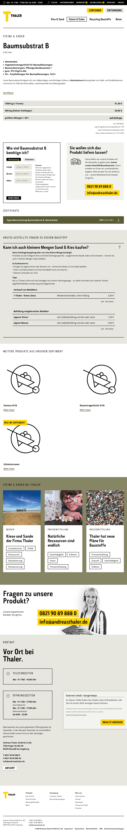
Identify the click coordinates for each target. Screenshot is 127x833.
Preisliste (78, 808)
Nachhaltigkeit (57, 554)
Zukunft (95, 560)
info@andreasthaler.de (102, 192)
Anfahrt (10, 768)
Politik (30, 548)
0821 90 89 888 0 (99, 186)
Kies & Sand (57, 19)
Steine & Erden (77, 19)
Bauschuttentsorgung (57, 799)
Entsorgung (114, 10)
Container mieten (56, 796)
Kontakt (111, 2)
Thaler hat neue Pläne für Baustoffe (102, 540)
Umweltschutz (15, 548)
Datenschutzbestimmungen (76, 715)
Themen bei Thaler (81, 805)
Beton (119, 19)
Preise (121, 2)
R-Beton (73, 554)
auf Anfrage (116, 117)
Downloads (79, 802)
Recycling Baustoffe (100, 19)
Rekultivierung (15, 560)
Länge (9, 167)
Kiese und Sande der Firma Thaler (19, 538)
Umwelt (77, 799)
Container (95, 10)
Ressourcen (14, 554)
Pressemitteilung (58, 566)
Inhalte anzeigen (113, 722)
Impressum (68, 829)
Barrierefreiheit (91, 829)
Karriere (81, 2)
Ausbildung (97, 2)
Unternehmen (67, 2)
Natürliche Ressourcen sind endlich (61, 540)
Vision (53, 560)
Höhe (8, 180)
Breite (9, 173)
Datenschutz (79, 829)
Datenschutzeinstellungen (114, 829)
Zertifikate (8, 92)
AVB (100, 829)
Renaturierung (15, 566)
